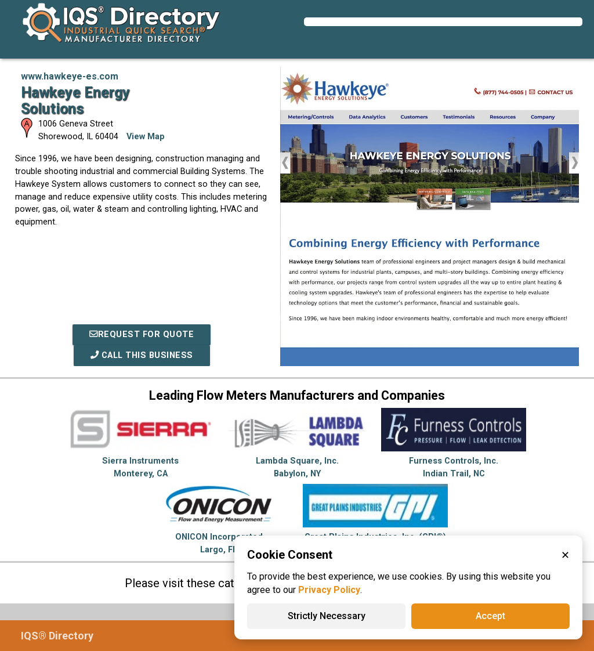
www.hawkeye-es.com (69, 76)
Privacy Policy (329, 589)
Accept (490, 615)
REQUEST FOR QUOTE (141, 334)
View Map (145, 137)
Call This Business (141, 355)
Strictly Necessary (326, 615)
